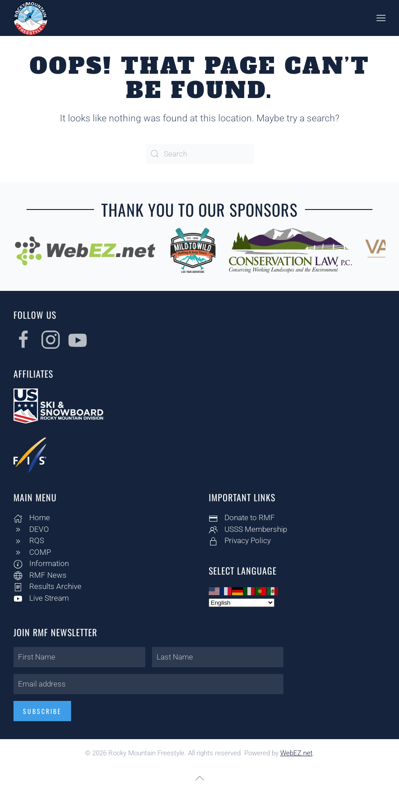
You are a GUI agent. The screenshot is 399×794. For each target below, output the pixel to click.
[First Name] (78, 657)
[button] (381, 18)
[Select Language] (240, 602)
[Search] (200, 154)
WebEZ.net (296, 753)
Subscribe (41, 711)
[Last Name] (216, 657)
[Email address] (147, 684)
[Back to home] (30, 18)
